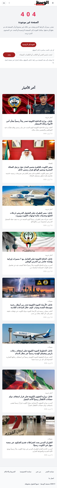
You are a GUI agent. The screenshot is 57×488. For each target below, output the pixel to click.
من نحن (38, 472)
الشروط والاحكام (9, 472)
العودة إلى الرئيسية (28, 44)
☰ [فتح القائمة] (53, 3)
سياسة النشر (49, 472)
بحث (9, 55)
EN (4, 3)
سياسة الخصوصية (25, 472)
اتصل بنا (51, 478)
